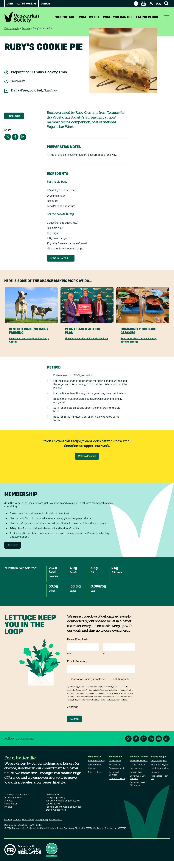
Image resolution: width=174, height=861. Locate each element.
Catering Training (117, 778)
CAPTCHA (72, 707)
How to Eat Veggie (159, 764)
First (69, 653)
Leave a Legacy (137, 768)
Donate (45, 3)
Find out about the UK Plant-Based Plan (86, 338)
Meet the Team (95, 764)
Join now (13, 545)
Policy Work (114, 764)
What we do (89, 17)
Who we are (65, 17)
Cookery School (116, 768)
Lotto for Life (26, 3)
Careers (17, 819)
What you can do (117, 17)
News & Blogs (94, 772)
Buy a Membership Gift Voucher (138, 783)
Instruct (20, 824)
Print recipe (14, 116)
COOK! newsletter (123, 678)
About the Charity (96, 760)
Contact (8, 819)
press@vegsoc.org (56, 809)
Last (105, 653)
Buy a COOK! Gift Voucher (137, 777)
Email (77, 661)
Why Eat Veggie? (159, 760)
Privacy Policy (72, 700)
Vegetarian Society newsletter (88, 678)
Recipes (26, 28)
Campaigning (115, 760)
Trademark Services (114, 773)
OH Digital (37, 824)
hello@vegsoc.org (55, 797)
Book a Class (136, 772)
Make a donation (87, 456)
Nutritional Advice (159, 768)
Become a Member (138, 760)
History (91, 768)
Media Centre (28, 819)
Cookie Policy (55, 819)
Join (10, 3)
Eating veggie (147, 17)
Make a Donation (137, 764)
